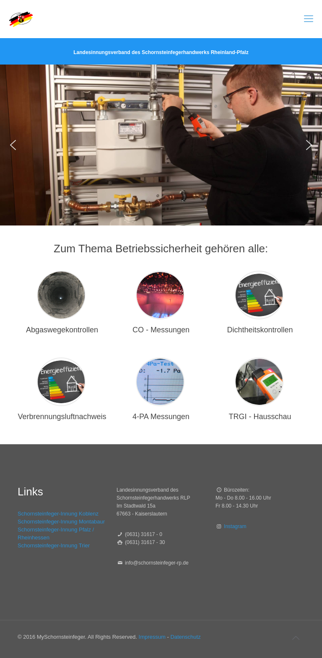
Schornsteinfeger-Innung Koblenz (58, 513)
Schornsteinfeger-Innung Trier (54, 545)
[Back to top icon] (295, 638)
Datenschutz (185, 637)
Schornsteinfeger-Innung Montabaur (61, 521)
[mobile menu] (308, 19)
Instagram (235, 526)
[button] (13, 145)
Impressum (152, 637)
